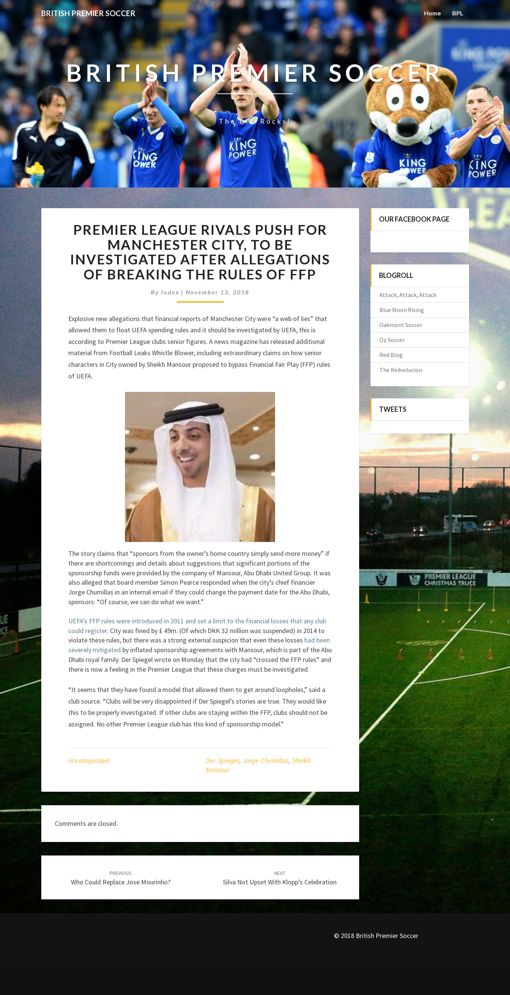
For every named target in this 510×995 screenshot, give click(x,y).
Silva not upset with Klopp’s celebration (280, 878)
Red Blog (391, 355)
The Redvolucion (400, 370)
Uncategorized (88, 760)
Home (432, 13)
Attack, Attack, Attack (407, 295)
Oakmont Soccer (400, 325)
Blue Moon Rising (401, 310)
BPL (457, 13)
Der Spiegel (222, 760)
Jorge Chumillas (265, 760)
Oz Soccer (392, 340)
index (170, 292)
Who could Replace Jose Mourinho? (120, 878)
